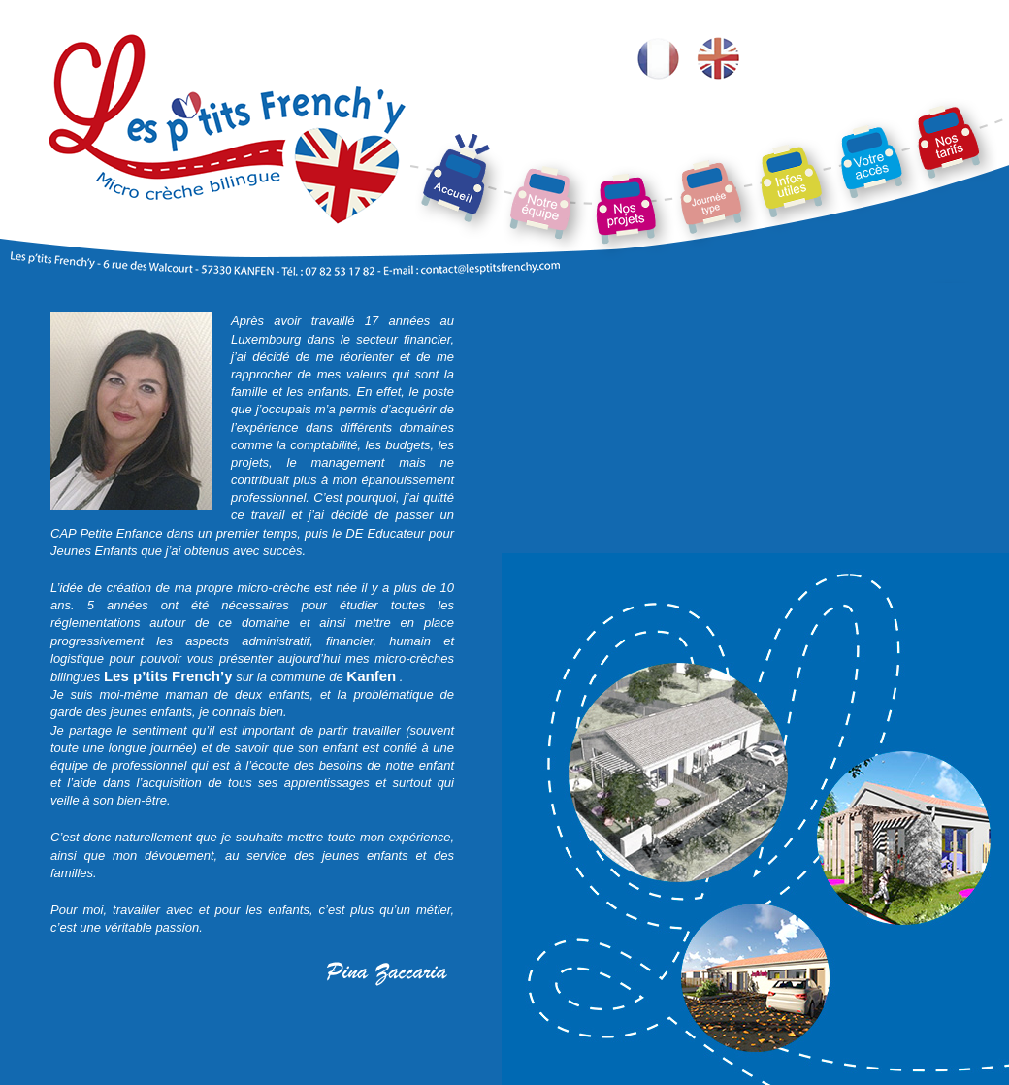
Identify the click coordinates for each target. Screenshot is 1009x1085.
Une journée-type (707, 93)
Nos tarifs (934, 93)
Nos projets (612, 93)
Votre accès (859, 93)
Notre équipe (529, 93)
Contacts (774, 93)
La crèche (433, 93)
